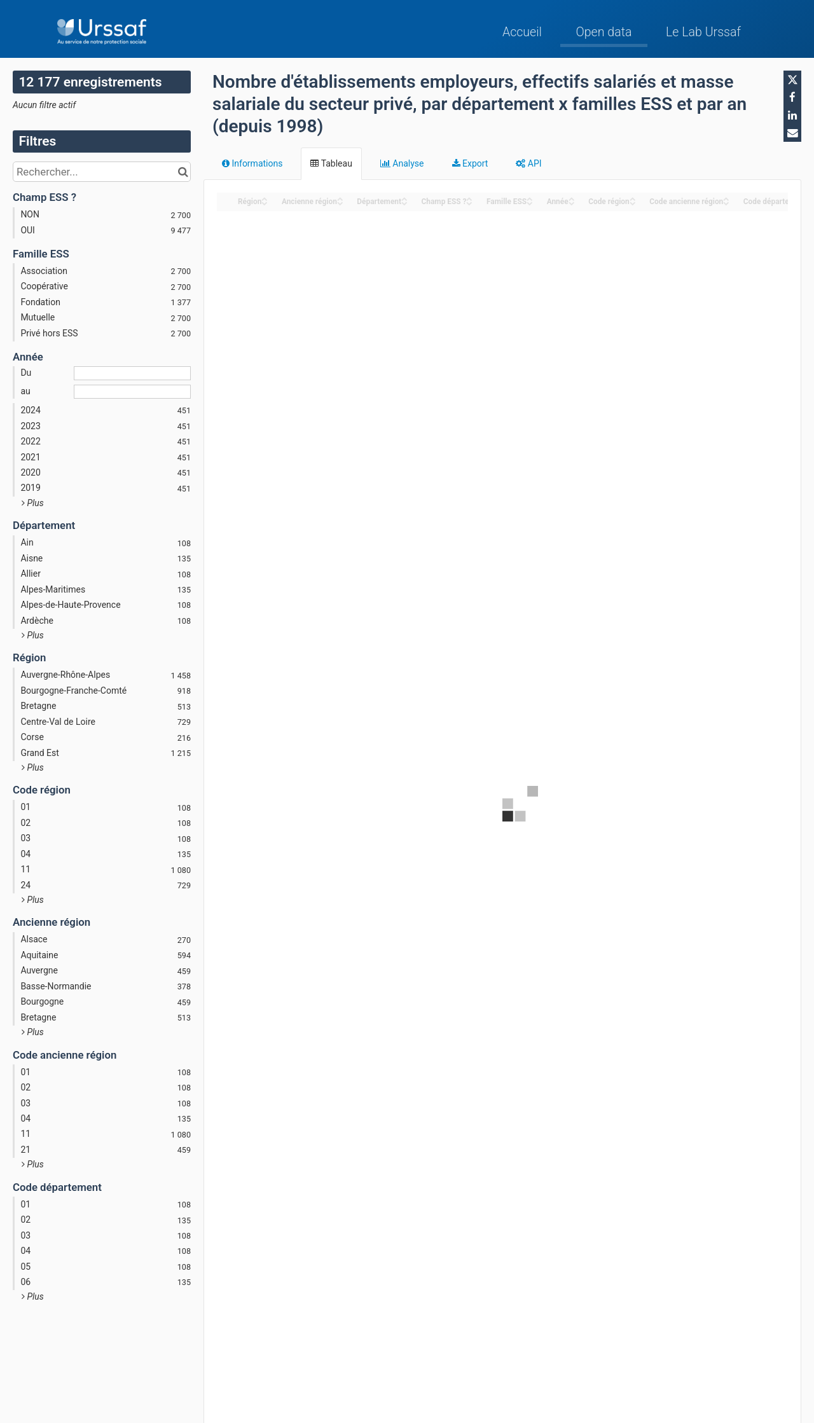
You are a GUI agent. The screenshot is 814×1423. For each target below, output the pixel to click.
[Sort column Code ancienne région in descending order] (726, 202)
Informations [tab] (252, 163)
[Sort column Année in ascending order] (572, 198)
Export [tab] (470, 163)
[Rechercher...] (102, 172)
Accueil (522, 32)
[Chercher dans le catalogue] (183, 172)
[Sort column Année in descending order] (572, 202)
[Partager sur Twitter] (792, 79)
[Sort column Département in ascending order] (404, 198)
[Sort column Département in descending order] (404, 202)
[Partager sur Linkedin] (792, 115)
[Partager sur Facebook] (792, 97)
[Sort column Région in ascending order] (264, 198)
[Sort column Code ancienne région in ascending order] (726, 198)
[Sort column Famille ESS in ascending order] (530, 198)
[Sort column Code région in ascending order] (633, 198)
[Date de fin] (132, 392)
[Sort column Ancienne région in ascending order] (340, 198)
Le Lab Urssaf (703, 32)
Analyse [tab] (402, 163)
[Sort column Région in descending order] (264, 202)
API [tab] (528, 163)
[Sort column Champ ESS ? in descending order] (469, 202)
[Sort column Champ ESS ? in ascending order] (469, 198)
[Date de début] (132, 373)
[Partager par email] (792, 133)
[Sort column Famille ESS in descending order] (530, 202)
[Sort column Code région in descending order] (633, 202)
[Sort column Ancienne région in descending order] (340, 202)
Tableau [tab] (331, 163)
